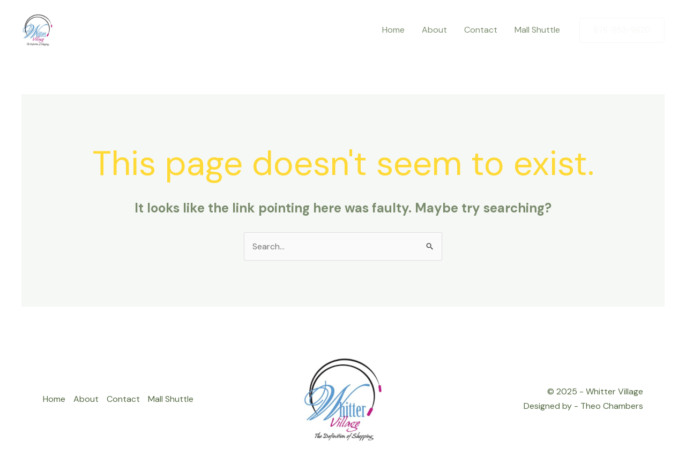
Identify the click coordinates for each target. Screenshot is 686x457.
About (86, 399)
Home (54, 399)
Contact (123, 399)
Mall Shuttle (170, 399)
